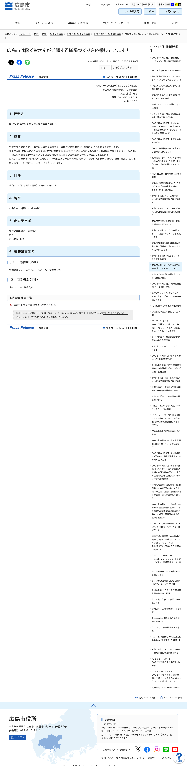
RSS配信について (169, 754)
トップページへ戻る (172, 693)
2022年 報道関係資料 (79, 34)
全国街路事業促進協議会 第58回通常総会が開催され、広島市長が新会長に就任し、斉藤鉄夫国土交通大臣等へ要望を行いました (167, 487)
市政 (37, 34)
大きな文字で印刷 (123, 67)
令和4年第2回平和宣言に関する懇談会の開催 (166, 253)
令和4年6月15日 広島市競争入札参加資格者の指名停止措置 (166, 375)
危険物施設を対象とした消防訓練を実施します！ (166, 615)
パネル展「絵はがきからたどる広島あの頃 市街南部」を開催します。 (166, 636)
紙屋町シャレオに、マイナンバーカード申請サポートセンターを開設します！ (166, 292)
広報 (45, 34)
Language (104, 5)
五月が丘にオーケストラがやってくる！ (167, 344)
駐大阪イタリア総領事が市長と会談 (167, 606)
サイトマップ (107, 754)
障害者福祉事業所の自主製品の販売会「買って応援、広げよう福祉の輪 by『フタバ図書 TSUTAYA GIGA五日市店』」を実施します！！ (166, 538)
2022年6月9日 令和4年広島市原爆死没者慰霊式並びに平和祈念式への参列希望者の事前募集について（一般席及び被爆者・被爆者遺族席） (166, 506)
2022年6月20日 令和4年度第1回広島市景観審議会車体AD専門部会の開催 (166, 452)
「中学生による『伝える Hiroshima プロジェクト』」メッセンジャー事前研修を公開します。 (166, 556)
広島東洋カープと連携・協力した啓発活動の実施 (166, 271)
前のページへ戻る (146, 693)
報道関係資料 (57, 34)
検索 (151, 11)
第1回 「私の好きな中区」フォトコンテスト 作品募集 (166, 403)
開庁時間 (110, 715)
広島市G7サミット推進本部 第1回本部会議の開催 (166, 92)
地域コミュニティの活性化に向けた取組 (167, 102)
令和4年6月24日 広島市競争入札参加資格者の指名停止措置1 (166, 195)
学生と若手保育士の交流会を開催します (166, 597)
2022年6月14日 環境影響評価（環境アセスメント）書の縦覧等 (166, 439)
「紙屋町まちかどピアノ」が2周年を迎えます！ (166, 83)
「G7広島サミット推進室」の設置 (166, 301)
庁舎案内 (20, 733)
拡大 (150, 4)
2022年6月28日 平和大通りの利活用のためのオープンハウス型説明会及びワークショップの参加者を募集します (167, 124)
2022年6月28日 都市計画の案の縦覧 (166, 136)
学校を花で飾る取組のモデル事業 (166, 309)
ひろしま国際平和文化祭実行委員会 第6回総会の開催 (166, 111)
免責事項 (152, 754)
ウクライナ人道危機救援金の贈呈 (166, 625)
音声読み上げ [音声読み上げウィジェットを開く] (121, 5)
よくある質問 (132, 11)
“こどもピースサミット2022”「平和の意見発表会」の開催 (166, 658)
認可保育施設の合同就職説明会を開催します (166, 569)
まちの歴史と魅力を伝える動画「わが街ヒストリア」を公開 (166, 578)
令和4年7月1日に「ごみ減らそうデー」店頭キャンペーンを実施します (166, 229)
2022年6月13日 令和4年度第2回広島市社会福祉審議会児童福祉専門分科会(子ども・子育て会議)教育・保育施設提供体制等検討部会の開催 (166, 468)
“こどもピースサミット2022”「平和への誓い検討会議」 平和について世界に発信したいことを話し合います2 (166, 672)
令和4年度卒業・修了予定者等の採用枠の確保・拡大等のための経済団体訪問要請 (167, 364)
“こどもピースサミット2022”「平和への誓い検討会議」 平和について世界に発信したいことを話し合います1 (166, 322)
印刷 (103, 68)
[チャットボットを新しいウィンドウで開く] (179, 763)
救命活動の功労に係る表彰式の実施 (166, 428)
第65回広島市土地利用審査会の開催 (167, 171)
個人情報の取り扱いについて (130, 754)
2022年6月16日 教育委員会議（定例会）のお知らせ (166, 353)
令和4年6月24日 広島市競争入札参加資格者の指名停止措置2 (166, 207)
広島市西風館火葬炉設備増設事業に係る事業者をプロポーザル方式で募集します (166, 242)
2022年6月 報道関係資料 (108, 34)
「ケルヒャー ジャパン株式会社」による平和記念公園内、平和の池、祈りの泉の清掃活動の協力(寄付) (166, 416)
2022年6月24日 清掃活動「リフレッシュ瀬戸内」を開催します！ (166, 57)
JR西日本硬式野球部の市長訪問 (166, 66)
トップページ (25, 34)
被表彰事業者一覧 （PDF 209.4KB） (35, 305)
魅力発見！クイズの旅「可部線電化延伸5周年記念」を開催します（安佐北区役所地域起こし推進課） (166, 159)
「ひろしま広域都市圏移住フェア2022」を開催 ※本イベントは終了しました (166, 522)
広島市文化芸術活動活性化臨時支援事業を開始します (166, 218)
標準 (144, 4)
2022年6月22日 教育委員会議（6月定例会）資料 (166, 281)
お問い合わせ (172, 11)
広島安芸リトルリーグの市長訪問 (167, 683)
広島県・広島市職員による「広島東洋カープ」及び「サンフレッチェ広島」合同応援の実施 (166, 182)
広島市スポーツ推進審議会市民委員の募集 (166, 393)
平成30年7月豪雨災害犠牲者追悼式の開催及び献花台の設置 (166, 384)
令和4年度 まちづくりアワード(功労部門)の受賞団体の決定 (166, 647)
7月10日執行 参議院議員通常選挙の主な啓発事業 (166, 334)
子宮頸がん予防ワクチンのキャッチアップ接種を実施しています (167, 74)
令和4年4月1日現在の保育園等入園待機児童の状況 (166, 587)
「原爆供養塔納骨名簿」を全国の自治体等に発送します (166, 146)
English (90, 5)
